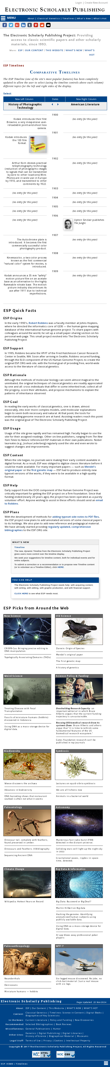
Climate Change (14, 869)
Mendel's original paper (69, 655)
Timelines (69, 18)
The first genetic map (68, 661)
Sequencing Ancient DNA (18, 855)
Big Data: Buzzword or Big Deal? (73, 901)
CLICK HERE (21, 593)
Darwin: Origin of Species (70, 648)
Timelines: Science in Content (67, 1012)
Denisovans (11, 985)
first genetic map (42, 470)
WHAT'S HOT (91, 1008)
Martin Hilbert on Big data (70, 908)
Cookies (59, 1040)
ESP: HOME (7, 1063)
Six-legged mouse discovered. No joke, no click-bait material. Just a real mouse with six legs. (79, 981)
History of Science (36, 1036)
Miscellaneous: (15, 1028)
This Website (57, 1008)
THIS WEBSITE (54, 50)
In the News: (16, 1020)
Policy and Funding (61, 1020)
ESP (20, 50)
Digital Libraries (73, 1033)
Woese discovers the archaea (20, 783)
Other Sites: (16, 1034)
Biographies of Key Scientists (43, 1015)
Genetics (31, 1033)
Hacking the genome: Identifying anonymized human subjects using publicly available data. (76, 917)
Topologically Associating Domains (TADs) (27, 657)
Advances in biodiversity (18, 790)
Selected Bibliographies (40, 1024)
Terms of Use (33, 1040)
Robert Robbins (39, 323)
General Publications (38, 1028)
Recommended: (15, 1024)
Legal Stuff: (17, 1040)
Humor (57, 1028)
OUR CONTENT (34, 50)
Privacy (47, 1040)
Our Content (39, 1008)
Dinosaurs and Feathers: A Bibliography (26, 849)
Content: (18, 1014)
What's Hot (100, 18)
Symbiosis (62, 751)
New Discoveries (84, 1020)
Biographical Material (62, 1036)
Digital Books (94, 1012)
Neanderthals (12, 978)
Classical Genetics (49, 18)
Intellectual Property (78, 1040)
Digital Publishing (50, 1033)
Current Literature (37, 1020)
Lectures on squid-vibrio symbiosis (76, 783)
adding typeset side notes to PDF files (75, 516)
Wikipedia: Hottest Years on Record (24, 901)
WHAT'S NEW (73, 50)
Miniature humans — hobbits (21, 991)
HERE (60, 567)
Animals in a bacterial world (72, 796)
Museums (82, 1036)
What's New (84, 18)
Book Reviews (63, 1024)
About (31, 18)
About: (20, 1008)
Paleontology (13, 807)
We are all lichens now (69, 790)
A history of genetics (67, 668)
